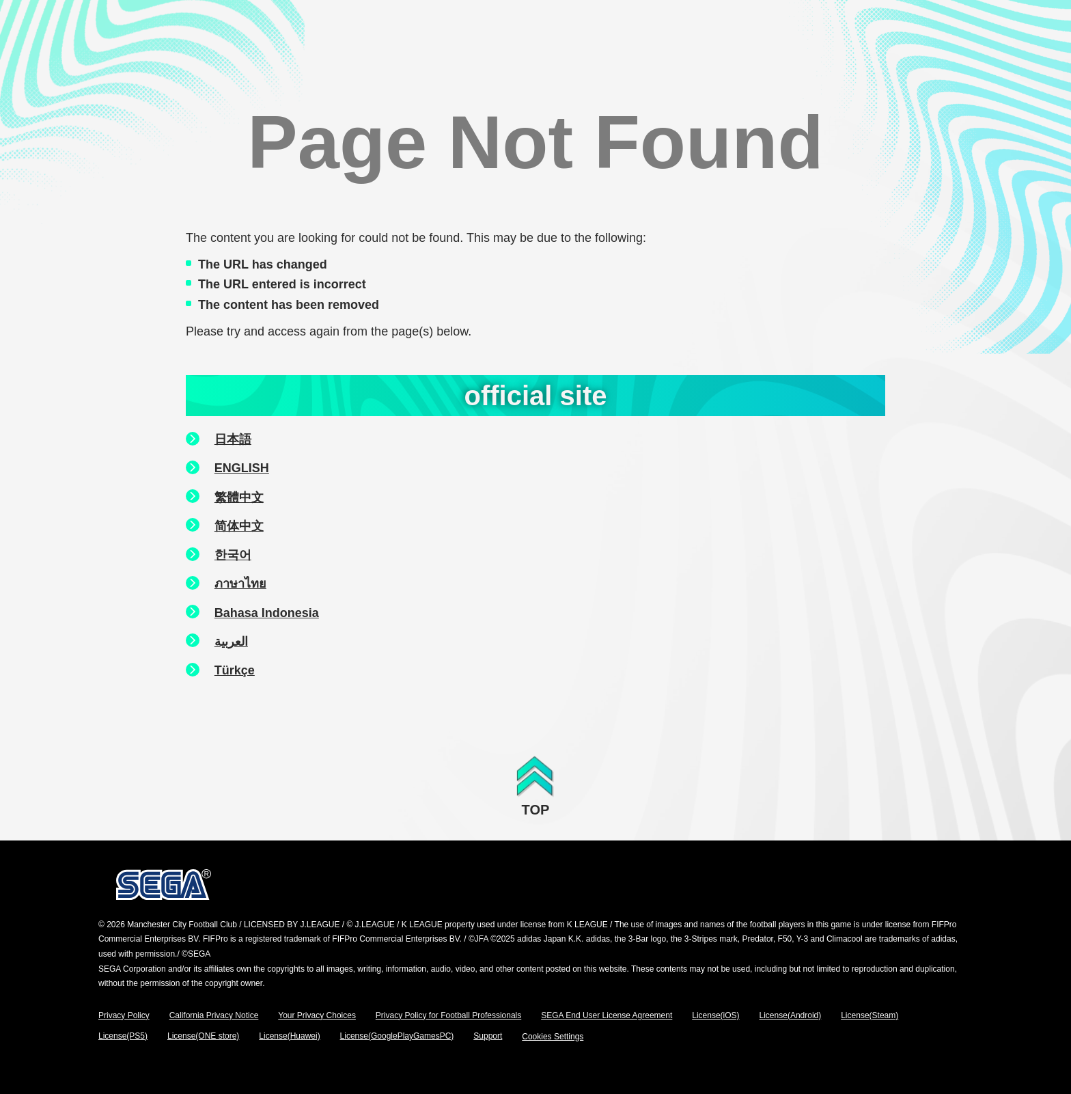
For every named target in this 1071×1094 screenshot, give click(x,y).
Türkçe (234, 670)
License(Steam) (869, 1015)
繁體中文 (239, 497)
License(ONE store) (203, 1036)
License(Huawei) (289, 1036)
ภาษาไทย (240, 583)
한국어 (232, 555)
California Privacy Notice (214, 1015)
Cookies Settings (552, 1036)
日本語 (232, 439)
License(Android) (791, 1015)
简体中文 (239, 526)
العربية (231, 641)
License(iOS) (715, 1015)
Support (487, 1036)
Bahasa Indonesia (266, 613)
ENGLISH (241, 468)
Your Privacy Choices (317, 1015)
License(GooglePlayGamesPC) (397, 1036)
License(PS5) (123, 1036)
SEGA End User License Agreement (606, 1015)
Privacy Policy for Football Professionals (448, 1015)
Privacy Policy (124, 1015)
